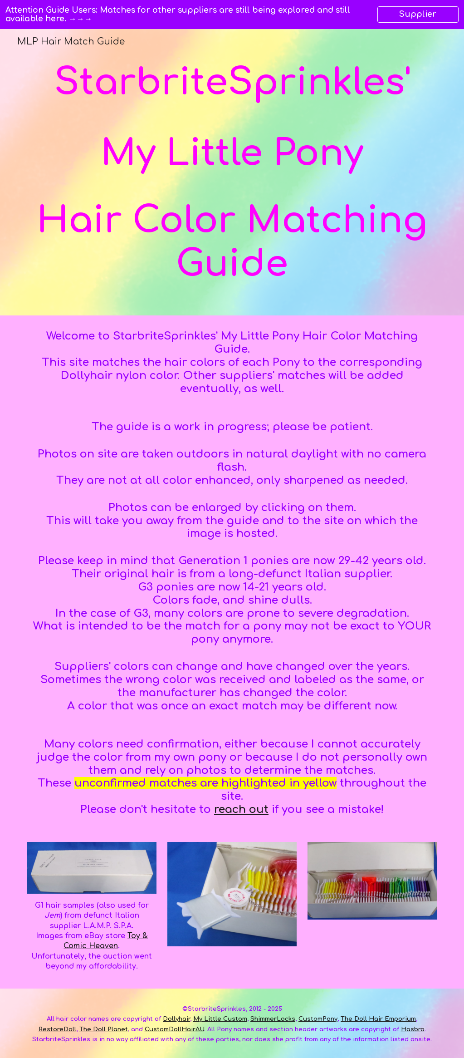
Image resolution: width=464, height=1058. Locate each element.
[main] (232, 172)
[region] (232, 14)
